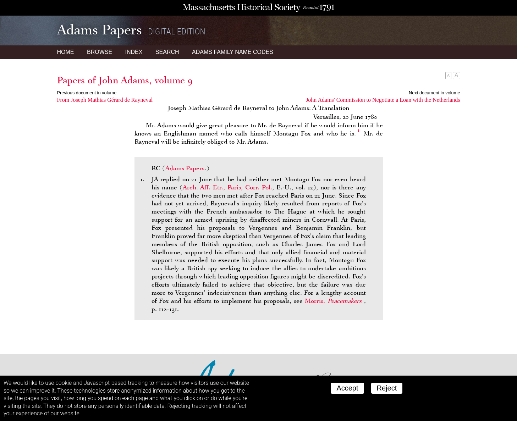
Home (65, 52)
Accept (347, 388)
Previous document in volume (87, 92)
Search (167, 52)
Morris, (334, 301)
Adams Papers (184, 168)
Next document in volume (434, 92)
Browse (99, 52)
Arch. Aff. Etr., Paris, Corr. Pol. (227, 187)
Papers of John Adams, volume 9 (125, 80)
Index (134, 52)
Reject (387, 388)
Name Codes (232, 52)
